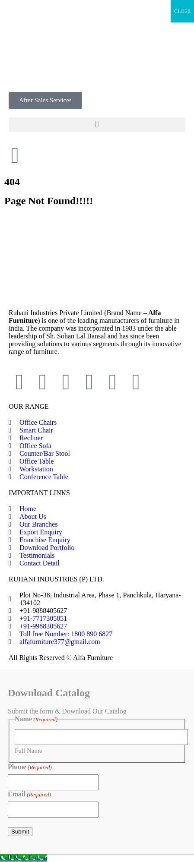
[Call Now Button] (23, 858)
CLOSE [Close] (182, 11)
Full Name (28, 750)
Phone (30, 767)
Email (29, 794)
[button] (97, 124)
